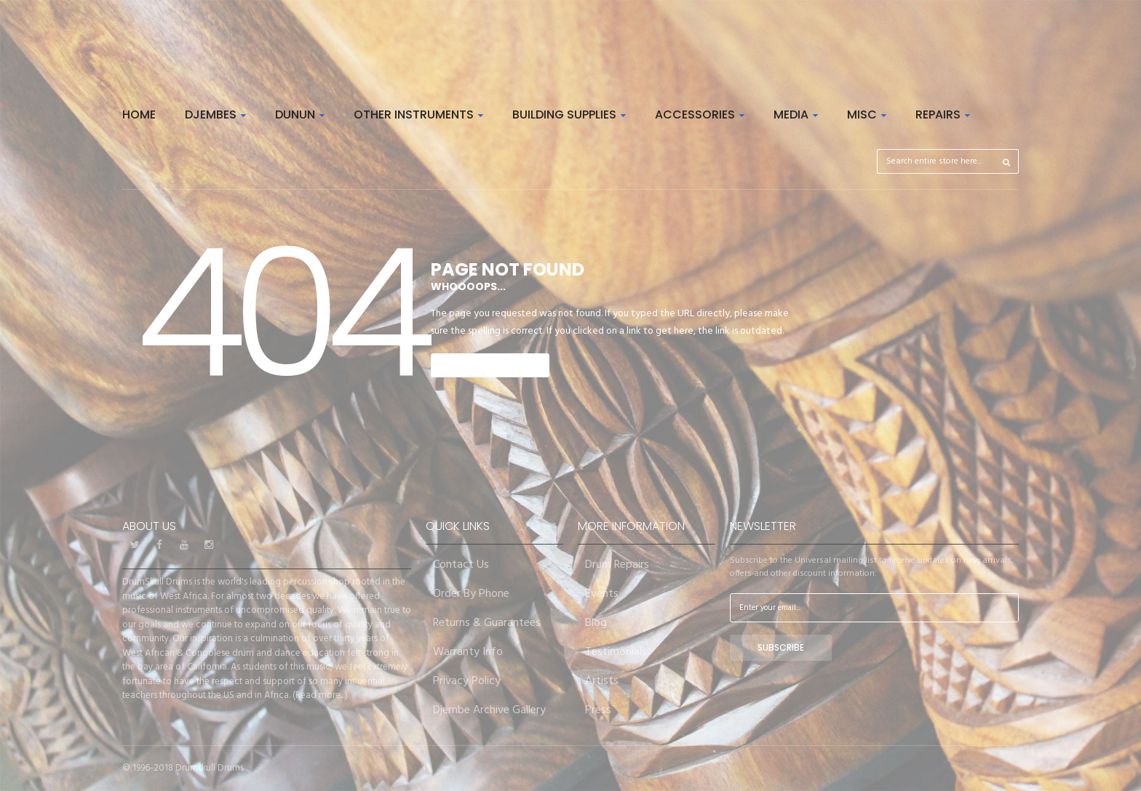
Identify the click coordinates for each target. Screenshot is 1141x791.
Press (598, 710)
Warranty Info (468, 652)
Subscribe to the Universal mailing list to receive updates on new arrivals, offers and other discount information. (872, 567)
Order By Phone (471, 594)
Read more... (320, 695)
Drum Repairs (617, 564)
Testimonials (616, 652)
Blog (596, 623)
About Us (149, 526)
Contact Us (461, 564)
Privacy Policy (467, 681)
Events (602, 594)
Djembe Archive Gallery (489, 710)
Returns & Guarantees (487, 623)
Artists (602, 681)
